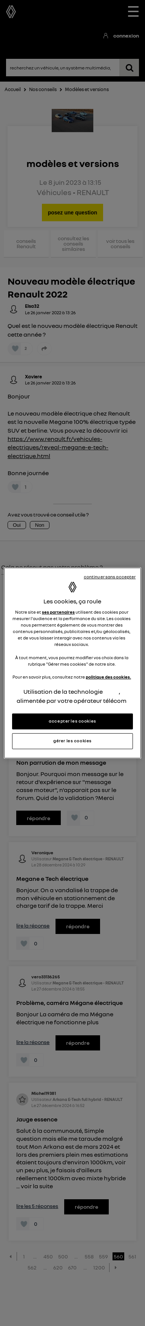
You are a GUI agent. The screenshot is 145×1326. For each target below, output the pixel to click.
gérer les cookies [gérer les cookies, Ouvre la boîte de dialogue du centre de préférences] (72, 740)
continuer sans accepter (110, 577)
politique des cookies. (108, 677)
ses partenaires (58, 612)
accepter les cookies (72, 721)
